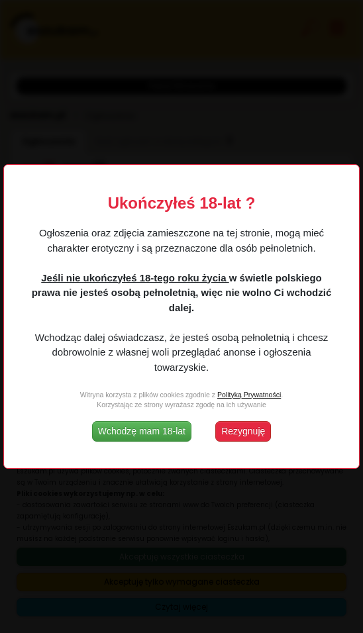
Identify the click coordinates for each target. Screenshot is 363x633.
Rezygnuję (243, 431)
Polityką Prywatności (249, 395)
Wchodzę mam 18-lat (141, 431)
